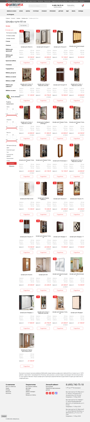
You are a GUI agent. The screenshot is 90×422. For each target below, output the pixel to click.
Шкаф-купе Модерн (77, 312)
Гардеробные (10, 69)
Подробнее (26, 62)
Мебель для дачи (11, 73)
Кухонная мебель (11, 60)
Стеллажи (9, 64)
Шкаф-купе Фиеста (26, 47)
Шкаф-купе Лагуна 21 (60, 198)
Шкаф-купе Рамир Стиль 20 (60, 312)
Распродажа (10, 14)
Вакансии (8, 391)
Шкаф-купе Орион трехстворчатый (26, 350)
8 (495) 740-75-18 (57, 5)
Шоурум (14, 1)
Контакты (82, 1)
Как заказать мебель (31, 386)
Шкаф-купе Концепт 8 (60, 84)
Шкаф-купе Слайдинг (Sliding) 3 (43, 122)
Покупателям (47, 1)
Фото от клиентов (11, 386)
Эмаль (73, 11)
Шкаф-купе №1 (43, 274)
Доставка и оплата (32, 1)
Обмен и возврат (30, 391)
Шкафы (28, 11)
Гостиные (36, 11)
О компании (10, 385)
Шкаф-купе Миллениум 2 (77, 274)
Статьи (28, 393)
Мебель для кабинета (9, 85)
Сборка (28, 390)
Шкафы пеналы (10, 38)
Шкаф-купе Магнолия (26, 198)
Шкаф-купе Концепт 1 (43, 47)
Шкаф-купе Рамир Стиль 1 (60, 122)
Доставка (28, 388)
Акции (9, 1)
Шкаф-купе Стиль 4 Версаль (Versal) (43, 85)
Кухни (21, 11)
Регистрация (49, 386)
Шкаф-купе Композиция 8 (76, 47)
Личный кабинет (52, 385)
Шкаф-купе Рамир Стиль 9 (43, 160)
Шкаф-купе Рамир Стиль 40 (76, 122)
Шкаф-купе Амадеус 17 (77, 236)
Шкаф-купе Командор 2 (60, 160)
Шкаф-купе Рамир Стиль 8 (26, 160)
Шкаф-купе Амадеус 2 (26, 312)
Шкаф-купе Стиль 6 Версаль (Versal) (26, 122)
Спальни (44, 11)
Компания (19, 1)
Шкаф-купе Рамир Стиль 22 (43, 236)
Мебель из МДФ (10, 81)
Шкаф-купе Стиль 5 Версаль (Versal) (43, 312)
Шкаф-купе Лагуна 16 (76, 198)
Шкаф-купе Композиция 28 (60, 274)
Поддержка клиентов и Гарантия (60, 1)
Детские (61, 11)
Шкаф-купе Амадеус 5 (60, 236)
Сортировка (23, 25)
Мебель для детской (9, 55)
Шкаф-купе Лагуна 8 (60, 47)
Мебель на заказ (11, 11)
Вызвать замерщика (73, 1)
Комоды (80, 11)
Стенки (8, 41)
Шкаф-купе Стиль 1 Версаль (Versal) (77, 85)
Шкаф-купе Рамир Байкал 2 (43, 198)
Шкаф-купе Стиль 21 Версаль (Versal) (26, 85)
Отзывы (25, 1)
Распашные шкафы (11, 33)
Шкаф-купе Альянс (26, 274)
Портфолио (40, 1)
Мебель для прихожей (9, 50)
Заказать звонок (58, 6)
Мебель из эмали (11, 77)
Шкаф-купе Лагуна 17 (26, 236)
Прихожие (53, 11)
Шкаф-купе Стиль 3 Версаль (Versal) (77, 160)
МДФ (67, 11)
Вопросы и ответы (31, 395)
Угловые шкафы (10, 35)
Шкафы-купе (9, 30)
